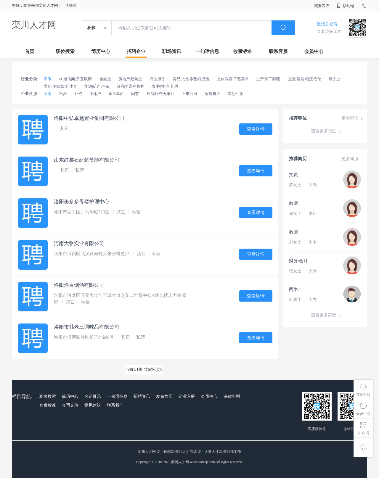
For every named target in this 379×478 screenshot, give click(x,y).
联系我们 (115, 405)
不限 (48, 79)
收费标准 (242, 51)
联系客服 (278, 51)
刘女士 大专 (303, 242)
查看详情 (256, 129)
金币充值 (70, 405)
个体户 (95, 93)
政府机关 (212, 93)
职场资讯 (171, 51)
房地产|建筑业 (130, 79)
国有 (135, 93)
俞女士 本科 (303, 213)
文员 (293, 174)
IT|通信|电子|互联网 (75, 79)
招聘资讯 (142, 396)
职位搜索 (65, 51)
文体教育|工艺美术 (233, 79)
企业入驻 (187, 396)
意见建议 (92, 405)
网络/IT (296, 289)
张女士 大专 (303, 271)
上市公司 (189, 93)
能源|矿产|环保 (96, 86)
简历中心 (100, 51)
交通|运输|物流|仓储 (304, 79)
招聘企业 (136, 51)
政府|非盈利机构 (130, 86)
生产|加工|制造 (268, 79)
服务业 (334, 79)
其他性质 (235, 93)
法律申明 (232, 396)
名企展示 (92, 396)
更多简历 (353, 158)
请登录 (71, 5)
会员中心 (313, 51)
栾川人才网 (34, 25)
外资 (78, 93)
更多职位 (353, 118)
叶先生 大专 (303, 299)
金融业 (105, 79)
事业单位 (116, 93)
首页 (29, 51)
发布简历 (164, 396)
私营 (63, 93)
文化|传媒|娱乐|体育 (60, 86)
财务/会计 (298, 260)
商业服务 (157, 79)
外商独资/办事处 (161, 93)
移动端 (345, 6)
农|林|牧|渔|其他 (165, 86)
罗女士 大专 (303, 185)
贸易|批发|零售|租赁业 (191, 79)
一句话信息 (207, 51)
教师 (293, 203)
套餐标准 (47, 405)
